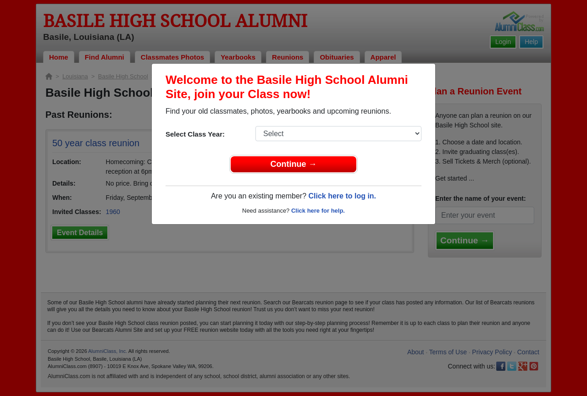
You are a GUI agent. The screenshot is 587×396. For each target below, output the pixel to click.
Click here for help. (318, 210)
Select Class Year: (195, 134)
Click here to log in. (342, 196)
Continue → (294, 164)
